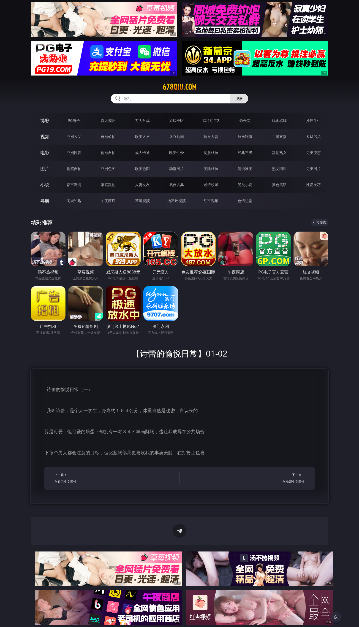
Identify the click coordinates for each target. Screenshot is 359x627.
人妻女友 (142, 184)
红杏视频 (211, 200)
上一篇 (81, 479)
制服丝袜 (211, 152)
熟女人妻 (211, 136)
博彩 (44, 120)
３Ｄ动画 (176, 136)
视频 (44, 136)
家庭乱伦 (108, 184)
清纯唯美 (245, 168)
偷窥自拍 (74, 168)
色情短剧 (245, 200)
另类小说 (245, 184)
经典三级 (245, 152)
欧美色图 (142, 168)
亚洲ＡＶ (74, 136)
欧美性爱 (176, 152)
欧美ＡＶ (142, 136)
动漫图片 (176, 168)
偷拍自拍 (108, 152)
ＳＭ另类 (313, 136)
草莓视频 (142, 200)
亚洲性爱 (74, 152)
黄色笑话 (279, 184)
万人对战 (142, 120)
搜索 (239, 98)
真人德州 (108, 120)
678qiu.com (179, 87)
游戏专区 (176, 120)
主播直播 (279, 136)
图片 (44, 168)
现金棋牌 (279, 120)
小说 (44, 184)
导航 (44, 200)
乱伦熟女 (279, 152)
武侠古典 (176, 184)
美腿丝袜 (211, 168)
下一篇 (277, 479)
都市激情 (74, 184)
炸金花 (244, 120)
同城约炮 (74, 200)
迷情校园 (211, 184)
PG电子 (74, 120)
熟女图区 (279, 168)
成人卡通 (142, 152)
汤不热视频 (176, 200)
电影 (44, 152)
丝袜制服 (245, 136)
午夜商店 (108, 200)
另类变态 (313, 152)
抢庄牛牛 (313, 120)
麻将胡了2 (210, 120)
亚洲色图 (108, 168)
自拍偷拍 (108, 136)
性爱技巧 (313, 184)
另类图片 (313, 168)
